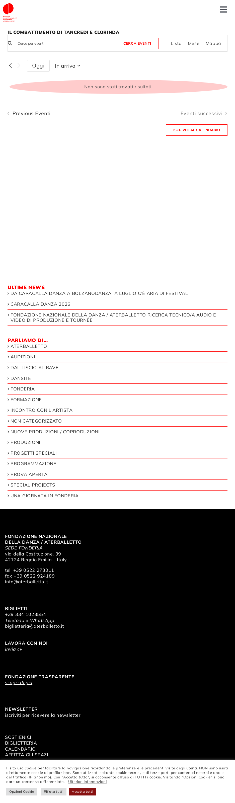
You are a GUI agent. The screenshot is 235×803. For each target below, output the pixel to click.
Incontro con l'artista (41, 410)
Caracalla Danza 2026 (40, 304)
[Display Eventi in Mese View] (194, 43)
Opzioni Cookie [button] (21, 791)
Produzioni (25, 442)
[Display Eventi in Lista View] (176, 43)
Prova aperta (29, 474)
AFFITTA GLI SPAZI (26, 755)
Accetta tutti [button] (82, 791)
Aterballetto (29, 346)
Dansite (21, 378)
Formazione (26, 400)
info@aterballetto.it (26, 582)
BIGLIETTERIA (21, 743)
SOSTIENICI (18, 737)
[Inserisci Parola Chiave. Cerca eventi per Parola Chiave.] (61, 43)
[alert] (118, 87)
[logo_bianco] (10, 5)
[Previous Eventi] (11, 66)
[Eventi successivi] (19, 65)
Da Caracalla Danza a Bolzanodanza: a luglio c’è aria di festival (99, 293)
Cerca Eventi (137, 43)
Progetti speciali (34, 453)
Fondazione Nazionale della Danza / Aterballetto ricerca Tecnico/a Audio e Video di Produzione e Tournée (113, 317)
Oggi (38, 65)
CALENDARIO (20, 749)
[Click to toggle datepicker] (69, 65)
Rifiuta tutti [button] (53, 791)
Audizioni (23, 357)
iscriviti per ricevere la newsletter (43, 715)
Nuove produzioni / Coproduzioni (55, 432)
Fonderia (23, 389)
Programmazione (33, 463)
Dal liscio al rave (35, 367)
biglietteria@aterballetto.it (34, 626)
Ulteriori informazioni (87, 781)
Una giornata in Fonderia (45, 496)
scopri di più (18, 682)
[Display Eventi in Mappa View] (213, 43)
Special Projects (33, 485)
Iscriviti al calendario (196, 130)
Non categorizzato (36, 421)
